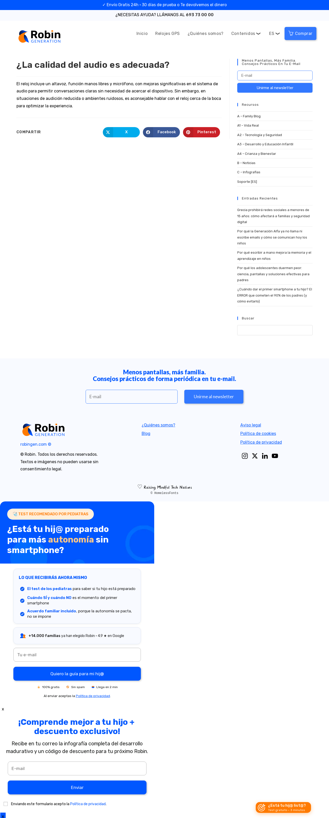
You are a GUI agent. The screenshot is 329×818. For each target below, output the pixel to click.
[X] (254, 455)
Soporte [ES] (247, 182)
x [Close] (3, 709)
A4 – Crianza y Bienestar (256, 154)
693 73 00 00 (200, 14)
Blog (146, 433)
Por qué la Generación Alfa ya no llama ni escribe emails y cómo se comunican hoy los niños (272, 237)
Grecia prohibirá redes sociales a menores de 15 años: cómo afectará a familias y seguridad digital (273, 216)
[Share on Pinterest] (201, 132)
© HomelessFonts (164, 493)
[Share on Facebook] (161, 132)
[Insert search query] (275, 330)
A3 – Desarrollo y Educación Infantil (265, 144)
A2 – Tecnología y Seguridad (259, 135)
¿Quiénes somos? (158, 425)
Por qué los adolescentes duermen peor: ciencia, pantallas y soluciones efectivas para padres (273, 274)
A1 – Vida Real (248, 125)
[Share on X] (121, 132)
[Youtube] (274, 455)
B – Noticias (246, 163)
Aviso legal (250, 425)
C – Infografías (248, 172)
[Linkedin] (264, 455)
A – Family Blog (249, 116)
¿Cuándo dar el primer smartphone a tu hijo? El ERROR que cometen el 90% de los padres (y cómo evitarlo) (274, 295)
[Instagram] (244, 455)
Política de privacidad (261, 442)
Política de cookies (258, 433)
